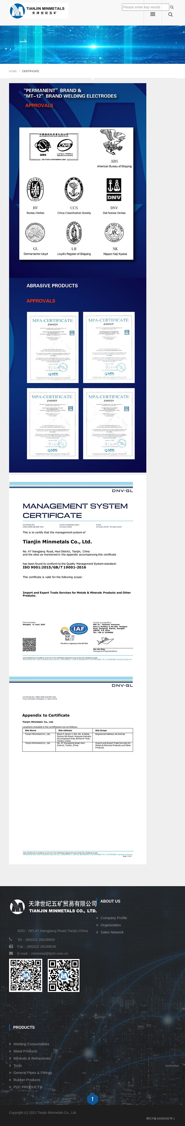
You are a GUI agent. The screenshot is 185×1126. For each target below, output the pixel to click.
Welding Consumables (31, 1044)
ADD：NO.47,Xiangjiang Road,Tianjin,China (52, 931)
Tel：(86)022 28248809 (32, 939)
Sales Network (112, 932)
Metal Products (25, 1051)
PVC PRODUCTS (28, 1087)
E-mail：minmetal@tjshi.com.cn (38, 953)
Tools (18, 1065)
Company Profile (114, 918)
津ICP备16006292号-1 (160, 1118)
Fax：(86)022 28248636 (32, 946)
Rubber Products (27, 1080)
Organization (111, 925)
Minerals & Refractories (32, 1058)
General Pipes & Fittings (33, 1073)
